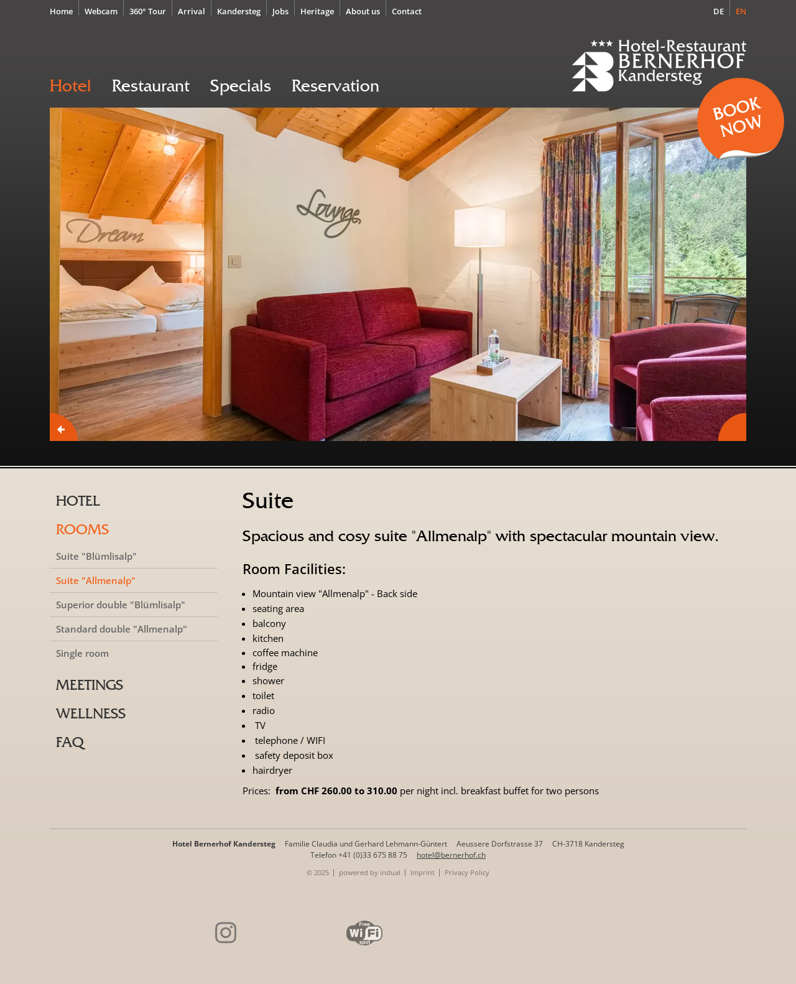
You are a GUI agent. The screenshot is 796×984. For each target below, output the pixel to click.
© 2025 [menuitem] (318, 872)
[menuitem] (64, 10)
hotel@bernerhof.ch (451, 855)
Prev (64, 427)
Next (732, 427)
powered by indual (369, 872)
